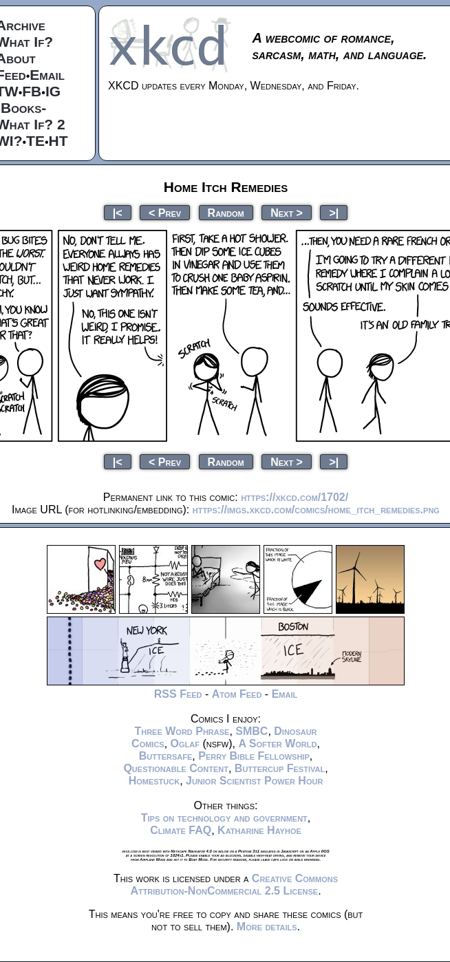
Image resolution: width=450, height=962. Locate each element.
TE (35, 141)
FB (31, 91)
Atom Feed (237, 694)
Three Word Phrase (181, 731)
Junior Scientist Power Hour (254, 781)
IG (53, 91)
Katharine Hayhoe (259, 830)
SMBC (251, 731)
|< (117, 212)
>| (334, 212)
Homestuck (154, 781)
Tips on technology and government (224, 818)
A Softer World (277, 743)
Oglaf (185, 743)
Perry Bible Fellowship (254, 756)
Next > (286, 212)
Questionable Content (175, 768)
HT (58, 141)
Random (226, 212)
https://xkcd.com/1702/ (294, 497)
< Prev (165, 212)
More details (267, 926)
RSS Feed (178, 694)
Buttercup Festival (280, 768)
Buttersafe (166, 756)
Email (47, 75)
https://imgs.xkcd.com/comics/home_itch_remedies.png (316, 509)
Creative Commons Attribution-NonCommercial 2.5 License (234, 885)
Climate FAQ (180, 830)
